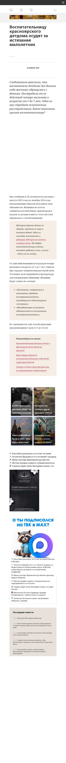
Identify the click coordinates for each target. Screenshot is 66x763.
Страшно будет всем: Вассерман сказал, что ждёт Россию (32, 591)
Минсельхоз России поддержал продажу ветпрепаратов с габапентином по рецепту (28, 597)
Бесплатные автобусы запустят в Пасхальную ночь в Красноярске (32, 637)
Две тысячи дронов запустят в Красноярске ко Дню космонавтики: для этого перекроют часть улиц (32, 629)
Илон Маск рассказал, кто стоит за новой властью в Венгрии (32, 564)
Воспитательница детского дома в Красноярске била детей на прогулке (32, 347)
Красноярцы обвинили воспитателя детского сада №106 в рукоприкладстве (30, 359)
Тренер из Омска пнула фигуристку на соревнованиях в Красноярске (32, 370)
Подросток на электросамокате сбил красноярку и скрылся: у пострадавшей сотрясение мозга (33, 646)
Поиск (54, 9)
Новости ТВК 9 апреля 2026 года (27, 622)
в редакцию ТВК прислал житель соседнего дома (32, 239)
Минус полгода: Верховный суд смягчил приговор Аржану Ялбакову (32, 580)
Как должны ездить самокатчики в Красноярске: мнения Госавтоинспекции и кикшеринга (29, 655)
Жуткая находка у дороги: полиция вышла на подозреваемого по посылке (30, 586)
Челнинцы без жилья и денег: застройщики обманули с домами (30, 603)
